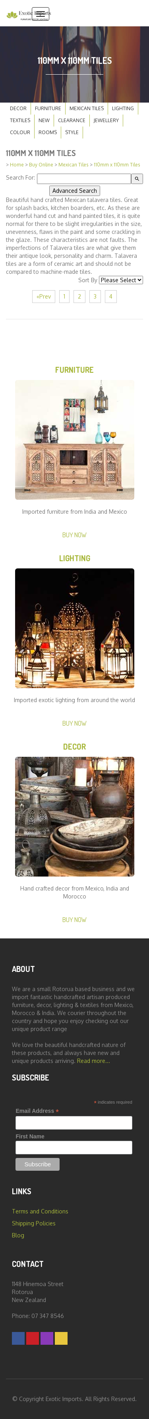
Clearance (71, 120)
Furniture (48, 108)
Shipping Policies (34, 1223)
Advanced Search (74, 190)
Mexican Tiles (87, 108)
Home (17, 165)
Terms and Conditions (40, 1211)
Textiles (20, 120)
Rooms (48, 132)
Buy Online (41, 165)
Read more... (93, 1060)
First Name (29, 1136)
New (44, 120)
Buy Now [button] (74, 534)
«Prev (44, 296)
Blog (18, 1235)
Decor (18, 108)
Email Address (37, 1111)
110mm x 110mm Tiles (117, 165)
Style (72, 132)
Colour (20, 132)
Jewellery (106, 120)
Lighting (123, 108)
